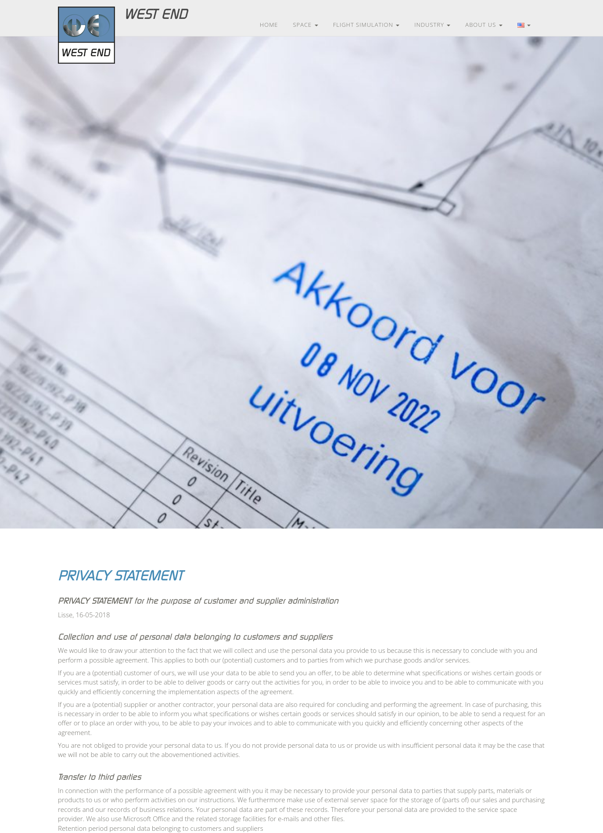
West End (155, 14)
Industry (432, 25)
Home (269, 25)
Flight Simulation (366, 25)
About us (483, 25)
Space (305, 25)
